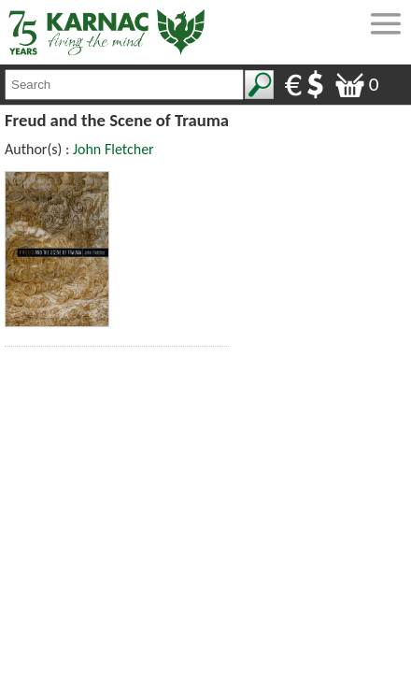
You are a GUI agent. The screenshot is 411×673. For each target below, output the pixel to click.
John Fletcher (113, 149)
